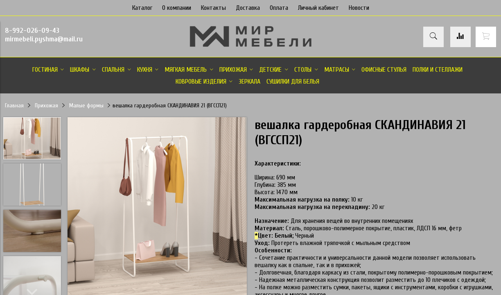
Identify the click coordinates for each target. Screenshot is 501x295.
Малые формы (86, 105)
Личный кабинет (318, 7)
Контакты (213, 7)
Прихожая (46, 105)
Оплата (279, 7)
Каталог (142, 7)
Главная (14, 105)
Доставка (248, 7)
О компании (176, 7)
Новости (359, 7)
